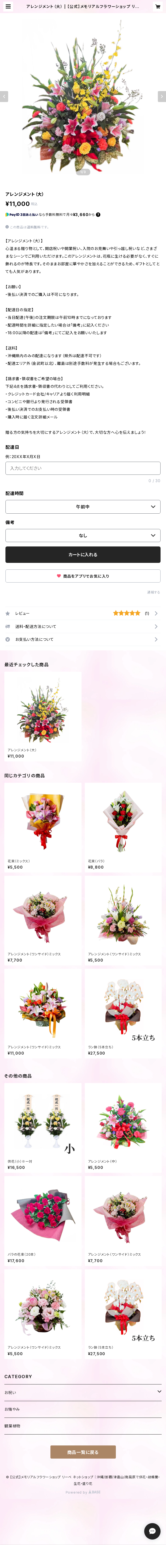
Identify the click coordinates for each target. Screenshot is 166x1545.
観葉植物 (12, 1426)
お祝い (10, 1392)
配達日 (12, 447)
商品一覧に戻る (83, 1452)
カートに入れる (83, 554)
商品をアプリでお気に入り (83, 576)
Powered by (83, 1492)
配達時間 (14, 493)
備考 (10, 522)
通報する (154, 592)
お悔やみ (12, 1409)
